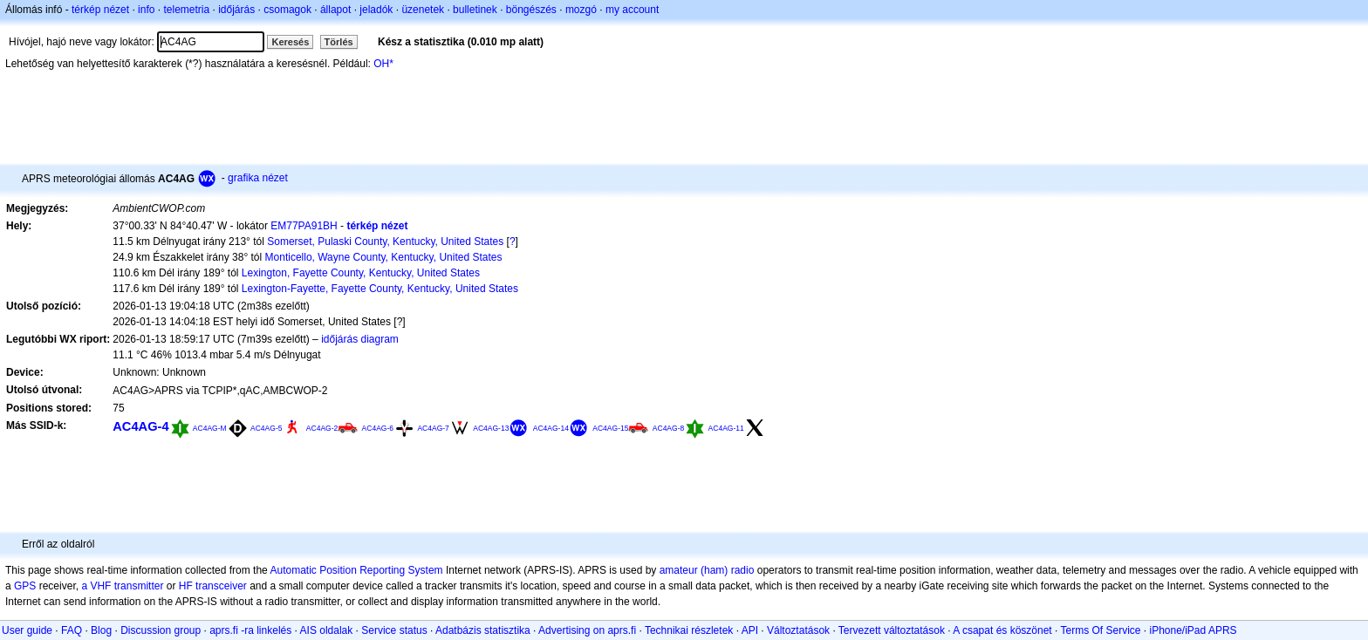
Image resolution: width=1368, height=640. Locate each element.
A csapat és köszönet (1002, 630)
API (750, 630)
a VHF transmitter (122, 586)
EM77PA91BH (303, 226)
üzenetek (422, 9)
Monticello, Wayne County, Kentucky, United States (384, 257)
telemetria (186, 9)
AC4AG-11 (726, 428)
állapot (335, 9)
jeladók (376, 9)
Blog (101, 630)
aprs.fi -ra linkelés (250, 630)
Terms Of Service (1100, 630)
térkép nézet (100, 9)
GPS (25, 586)
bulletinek (475, 9)
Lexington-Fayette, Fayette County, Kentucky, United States (380, 289)
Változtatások (798, 630)
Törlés (339, 42)
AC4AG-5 (266, 428)
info (146, 9)
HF (186, 586)
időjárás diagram (360, 339)
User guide (27, 630)
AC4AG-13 (491, 428)
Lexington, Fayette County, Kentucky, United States (361, 273)
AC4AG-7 (432, 428)
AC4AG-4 (140, 426)
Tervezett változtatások (891, 630)
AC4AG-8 (668, 428)
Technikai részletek (689, 630)
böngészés (531, 9)
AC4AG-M (210, 428)
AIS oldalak (326, 630)
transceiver (221, 586)
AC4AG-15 (610, 428)
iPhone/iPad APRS (1193, 630)
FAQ (71, 630)
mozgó (581, 9)
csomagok (287, 9)
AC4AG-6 (377, 428)
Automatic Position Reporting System (356, 570)
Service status (394, 630)
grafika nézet (258, 178)
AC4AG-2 (322, 428)
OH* (383, 64)
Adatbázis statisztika (482, 630)
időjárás (236, 9)
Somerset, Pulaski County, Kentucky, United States (385, 241)
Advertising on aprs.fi (587, 630)
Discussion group (160, 630)
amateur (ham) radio (707, 570)
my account (632, 9)
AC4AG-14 (551, 428)
